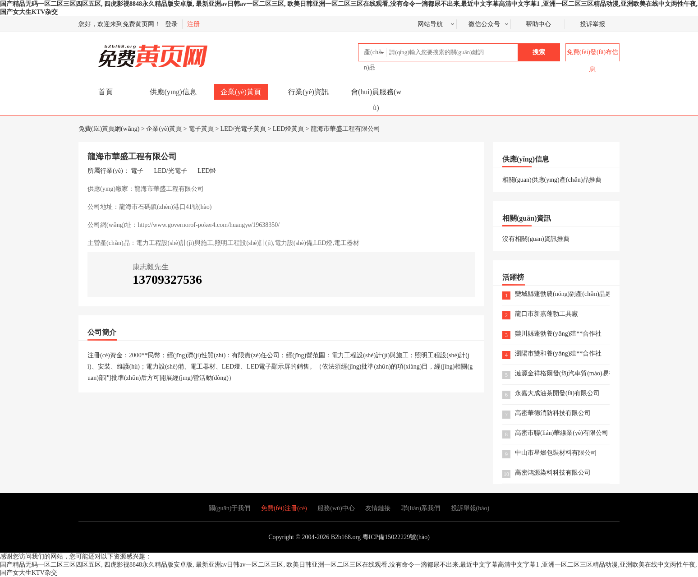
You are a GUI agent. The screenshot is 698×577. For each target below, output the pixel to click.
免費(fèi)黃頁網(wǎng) (133, 52)
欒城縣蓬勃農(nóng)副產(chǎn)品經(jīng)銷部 (562, 294)
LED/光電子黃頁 (243, 128)
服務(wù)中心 (335, 508)
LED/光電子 (170, 170)
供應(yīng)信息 (173, 92)
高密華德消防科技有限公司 (553, 413)
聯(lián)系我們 (420, 508)
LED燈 (206, 170)
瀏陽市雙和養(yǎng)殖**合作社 (558, 354)
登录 (171, 24)
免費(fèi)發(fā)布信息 (592, 61)
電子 (137, 170)
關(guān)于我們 (230, 508)
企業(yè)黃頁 (240, 92)
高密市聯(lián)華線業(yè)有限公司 (561, 433)
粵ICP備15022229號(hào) (396, 537)
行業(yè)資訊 (308, 92)
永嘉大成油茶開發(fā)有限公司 (557, 393)
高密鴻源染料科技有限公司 (553, 473)
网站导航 (430, 24)
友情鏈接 (377, 508)
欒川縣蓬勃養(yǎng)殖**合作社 (558, 334)
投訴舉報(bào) (470, 508)
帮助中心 (538, 24)
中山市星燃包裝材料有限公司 (556, 453)
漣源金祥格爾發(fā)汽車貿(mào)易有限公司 (562, 374)
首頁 (105, 92)
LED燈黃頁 (288, 128)
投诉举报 (592, 24)
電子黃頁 (201, 128)
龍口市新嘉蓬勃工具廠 (546, 314)
